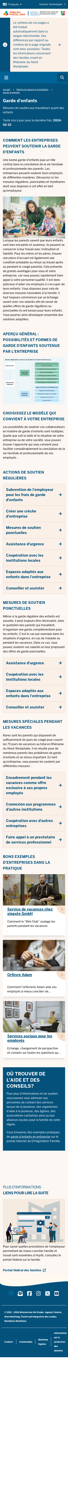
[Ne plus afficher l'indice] (59, 45)
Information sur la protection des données (60, 1342)
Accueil (6, 89)
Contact (8, 1341)
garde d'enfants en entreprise (30, 1137)
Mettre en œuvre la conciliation (32, 89)
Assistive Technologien (52, 4)
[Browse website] (62, 77)
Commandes (25, 1341)
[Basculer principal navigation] (6, 77)
